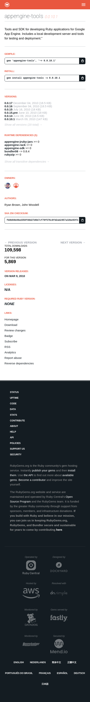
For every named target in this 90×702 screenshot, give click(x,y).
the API (28, 475)
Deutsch (79, 673)
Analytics (10, 352)
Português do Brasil (19, 673)
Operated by (32, 558)
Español (62, 673)
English (19, 662)
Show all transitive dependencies (25, 161)
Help (13, 431)
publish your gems (43, 470)
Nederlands (38, 662)
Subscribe (11, 341)
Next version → (73, 242)
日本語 (45, 684)
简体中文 (56, 662)
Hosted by (33, 583)
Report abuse (13, 357)
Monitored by (32, 609)
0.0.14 (9, 115)
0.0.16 (9, 106)
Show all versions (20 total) (22, 124)
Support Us (17, 449)
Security (16, 454)
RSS (7, 346)
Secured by (60, 636)
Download (11, 324)
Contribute (17, 420)
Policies (15, 443)
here (59, 529)
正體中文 (71, 662)
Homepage (11, 319)
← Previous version (21, 242)
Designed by (60, 557)
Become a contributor (32, 479)
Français (45, 673)
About (14, 426)
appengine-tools (24, 16)
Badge (9, 335)
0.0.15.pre (11, 112)
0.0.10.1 (10, 119)
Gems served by (59, 609)
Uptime (14, 398)
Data (13, 409)
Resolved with (60, 583)
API (12, 437)
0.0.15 (9, 109)
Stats (13, 415)
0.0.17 (9, 103)
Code (13, 403)
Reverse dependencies (19, 363)
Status (14, 392)
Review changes (15, 330)
